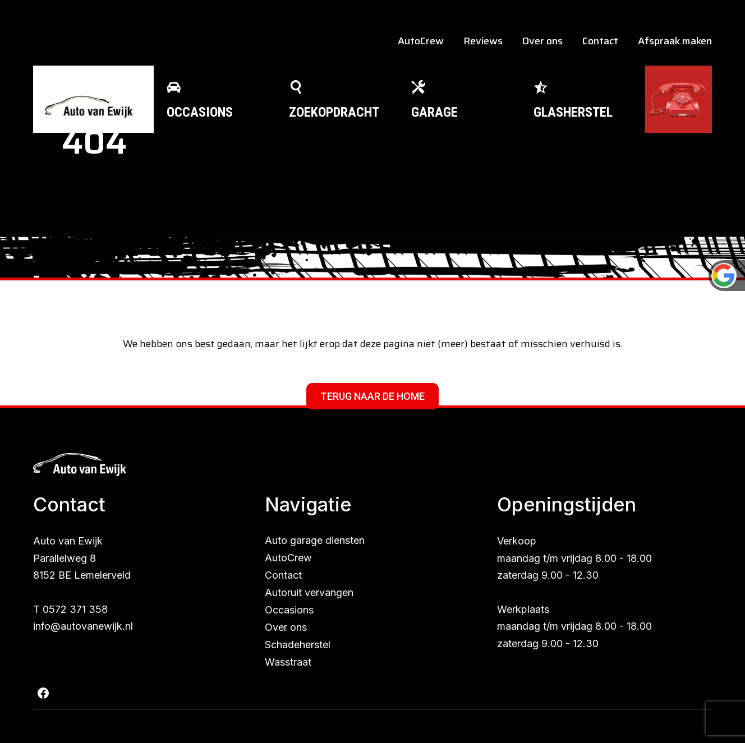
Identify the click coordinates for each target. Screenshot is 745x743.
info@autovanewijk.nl (83, 626)
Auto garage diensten (315, 540)
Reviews (483, 41)
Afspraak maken (675, 41)
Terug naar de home (372, 396)
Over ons (542, 41)
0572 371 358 (75, 609)
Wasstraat (288, 662)
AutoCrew (421, 41)
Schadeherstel (297, 644)
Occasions (289, 610)
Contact (600, 41)
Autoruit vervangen (309, 592)
